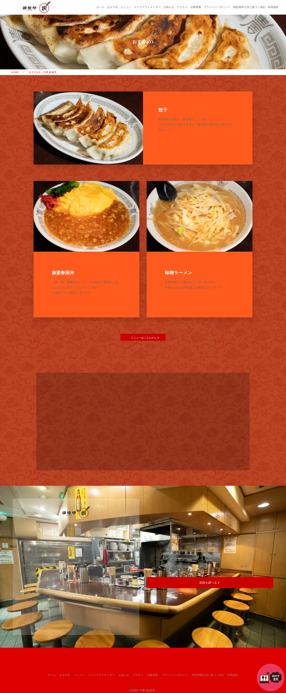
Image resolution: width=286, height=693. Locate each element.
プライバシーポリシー (217, 7)
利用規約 (273, 7)
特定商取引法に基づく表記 (249, 7)
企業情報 (195, 7)
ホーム (100, 7)
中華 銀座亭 (147, 690)
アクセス (182, 7)
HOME (15, 72)
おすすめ (112, 7)
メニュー (126, 7)
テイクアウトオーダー (147, 7)
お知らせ (169, 7)
